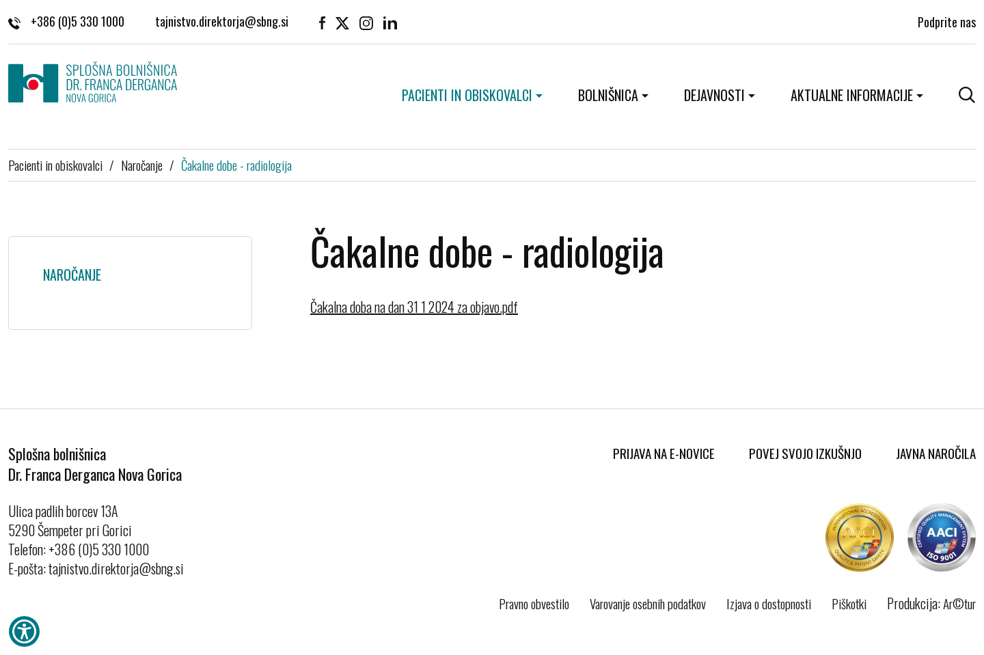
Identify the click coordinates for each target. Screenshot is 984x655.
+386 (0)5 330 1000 (66, 21)
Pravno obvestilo (534, 603)
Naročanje (142, 164)
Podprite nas (947, 21)
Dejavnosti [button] (714, 95)
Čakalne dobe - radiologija (236, 164)
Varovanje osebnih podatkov (648, 603)
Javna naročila (936, 452)
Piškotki (849, 603)
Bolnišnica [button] (608, 95)
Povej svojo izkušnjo (805, 452)
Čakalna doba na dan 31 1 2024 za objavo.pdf (414, 306)
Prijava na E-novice (664, 452)
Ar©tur (959, 603)
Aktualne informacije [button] (852, 95)
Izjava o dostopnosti (768, 603)
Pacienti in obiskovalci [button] (467, 95)
